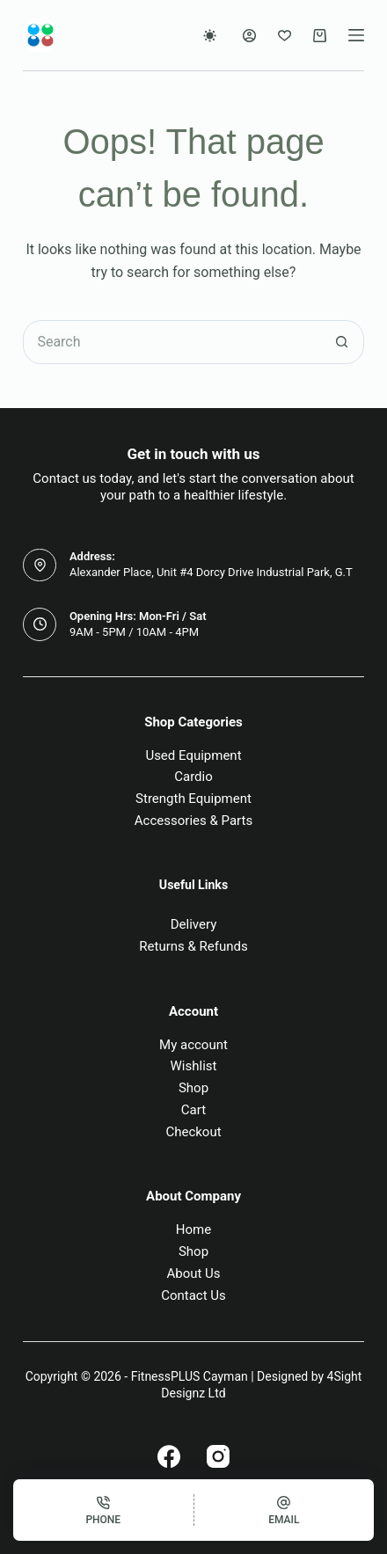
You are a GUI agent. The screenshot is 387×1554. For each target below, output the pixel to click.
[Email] (285, 1510)
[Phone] (103, 1510)
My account (193, 1045)
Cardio (193, 776)
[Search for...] (171, 342)
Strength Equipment (193, 798)
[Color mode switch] (209, 35)
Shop (193, 1088)
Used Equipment (193, 755)
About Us (193, 1273)
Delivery (194, 924)
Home (193, 1229)
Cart (193, 1110)
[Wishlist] (284, 35)
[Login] (249, 35)
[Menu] (356, 35)
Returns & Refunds (193, 946)
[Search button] (342, 342)
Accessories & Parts (193, 820)
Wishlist (194, 1066)
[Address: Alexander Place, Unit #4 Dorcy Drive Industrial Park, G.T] (39, 565)
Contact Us (193, 1295)
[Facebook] (168, 1456)
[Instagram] (218, 1456)
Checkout (193, 1132)
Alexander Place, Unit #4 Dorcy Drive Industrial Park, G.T (211, 572)
